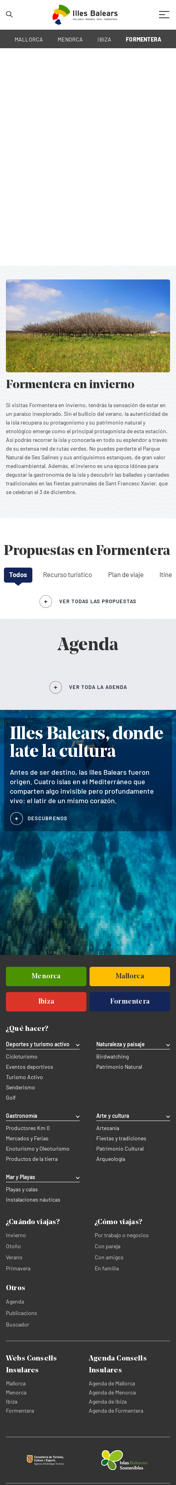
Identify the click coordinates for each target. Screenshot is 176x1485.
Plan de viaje (126, 574)
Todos (18, 574)
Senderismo (20, 1087)
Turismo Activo (24, 1077)
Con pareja (107, 1246)
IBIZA (104, 39)
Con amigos (109, 1257)
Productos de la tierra (32, 1159)
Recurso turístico (67, 574)
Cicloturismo (21, 1056)
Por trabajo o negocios (122, 1235)
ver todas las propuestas (98, 601)
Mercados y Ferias (27, 1138)
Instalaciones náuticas (33, 1199)
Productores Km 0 (28, 1128)
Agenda (15, 1301)
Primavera (18, 1268)
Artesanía (107, 1128)
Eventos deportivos (29, 1067)
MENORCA (70, 39)
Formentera (20, 1410)
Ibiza (11, 1401)
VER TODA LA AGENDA (98, 687)
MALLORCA (29, 39)
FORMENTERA (143, 39)
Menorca (16, 1392)
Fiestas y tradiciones (121, 1138)
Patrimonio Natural (119, 1067)
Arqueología (110, 1159)
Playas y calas (22, 1189)
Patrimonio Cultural (120, 1148)
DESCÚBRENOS (47, 818)
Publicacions (21, 1313)
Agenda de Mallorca (112, 1383)
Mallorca (16, 1383)
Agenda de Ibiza (108, 1401)
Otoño (13, 1246)
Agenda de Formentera (116, 1410)
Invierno (16, 1235)
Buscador (17, 1324)
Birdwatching (112, 1056)
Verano (14, 1257)
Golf (11, 1097)
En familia (107, 1268)
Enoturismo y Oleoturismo (37, 1148)
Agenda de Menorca (112, 1392)
